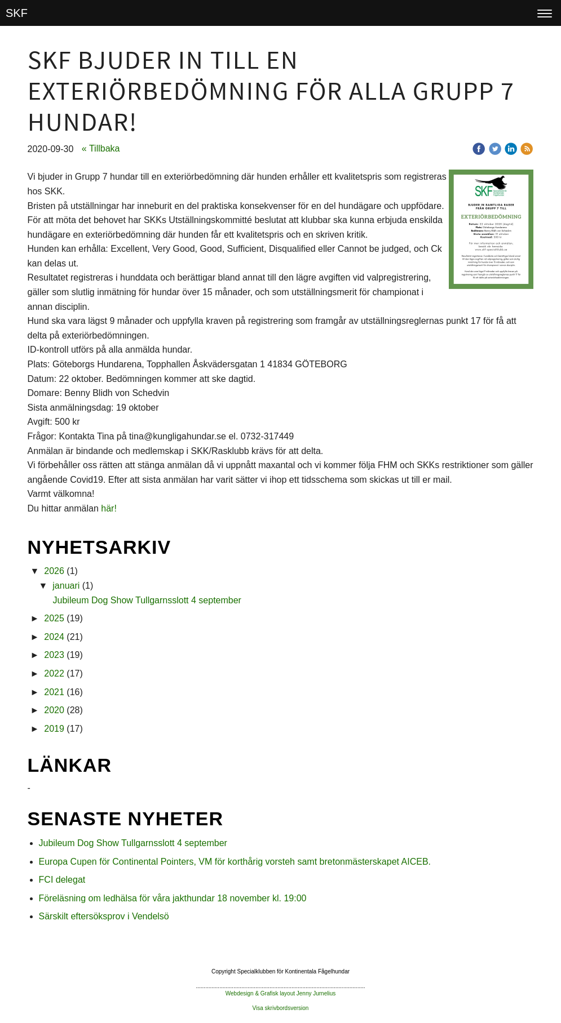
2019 (54, 728)
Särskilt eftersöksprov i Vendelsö (104, 916)
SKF (17, 13)
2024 (54, 637)
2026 (54, 571)
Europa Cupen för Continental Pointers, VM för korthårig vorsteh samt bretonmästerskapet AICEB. (235, 861)
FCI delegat (62, 879)
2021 (54, 692)
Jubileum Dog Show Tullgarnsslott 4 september (147, 600)
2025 (54, 618)
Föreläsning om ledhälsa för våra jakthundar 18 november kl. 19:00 (173, 898)
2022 (54, 673)
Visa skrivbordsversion (281, 1008)
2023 (54, 655)
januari (65, 585)
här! (109, 508)
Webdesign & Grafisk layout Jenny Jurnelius (280, 993)
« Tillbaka (101, 148)
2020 (54, 710)
